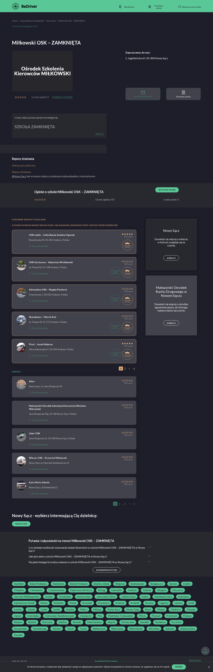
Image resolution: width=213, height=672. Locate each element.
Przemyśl (171, 615)
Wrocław (154, 628)
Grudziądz (65, 596)
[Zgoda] (209, 667)
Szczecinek (20, 628)
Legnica (164, 602)
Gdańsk (132, 590)
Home (15, 21)
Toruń (70, 628)
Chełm (187, 583)
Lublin (56, 609)
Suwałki (144, 622)
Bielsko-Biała (101, 583)
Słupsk (111, 622)
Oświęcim (86, 615)
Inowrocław (84, 596)
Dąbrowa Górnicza (81, 590)
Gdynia (147, 590)
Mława (97, 609)
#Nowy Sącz (19, 176)
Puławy (187, 615)
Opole (17, 615)
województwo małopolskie (32, 21)
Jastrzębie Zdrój (106, 596)
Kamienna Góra (163, 596)
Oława (161, 609)
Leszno (178, 602)
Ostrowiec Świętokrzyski (59, 615)
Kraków (119, 602)
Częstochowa (56, 590)
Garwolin (116, 590)
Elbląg (101, 590)
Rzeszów (47, 622)
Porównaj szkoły (183, 94)
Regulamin (195, 660)
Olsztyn (191, 609)
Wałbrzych (99, 628)
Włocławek (136, 628)
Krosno (149, 602)
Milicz (83, 609)
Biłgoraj (119, 583)
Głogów (161, 590)
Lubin (44, 609)
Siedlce (63, 622)
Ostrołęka (33, 615)
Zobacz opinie (62, 97)
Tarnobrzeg (39, 628)
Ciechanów (36, 590)
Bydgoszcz (156, 583)
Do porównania (38, 246)
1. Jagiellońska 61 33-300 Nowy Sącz (146, 58)
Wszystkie (21, 524)
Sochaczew (127, 622)
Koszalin (87, 602)
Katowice (183, 596)
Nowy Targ (132, 609)
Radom (18, 622)
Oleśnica (176, 609)
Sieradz (77, 622)
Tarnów (56, 628)
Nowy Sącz (51, 21)
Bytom (173, 583)
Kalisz (144, 596)
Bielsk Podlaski (79, 583)
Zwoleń (18, 634)
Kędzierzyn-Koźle (24, 602)
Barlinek (19, 583)
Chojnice (19, 590)
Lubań (31, 609)
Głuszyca (177, 590)
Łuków (70, 609)
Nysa (148, 609)
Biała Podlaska (38, 583)
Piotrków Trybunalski (120, 615)
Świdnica (160, 622)
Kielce (44, 602)
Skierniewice (94, 622)
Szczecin (176, 622)
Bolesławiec (137, 583)
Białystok (58, 583)
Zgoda (179, 667)
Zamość (169, 628)
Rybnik (32, 622)
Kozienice (103, 602)
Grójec (49, 596)
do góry (205, 651)
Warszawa (117, 628)
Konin (73, 602)
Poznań (156, 615)
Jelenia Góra (128, 596)
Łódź (191, 602)
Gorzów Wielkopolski (26, 596)
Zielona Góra (187, 628)
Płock (142, 615)
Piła (100, 615)
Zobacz (171, 258)
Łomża (18, 609)
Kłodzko (59, 602)
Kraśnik (134, 602)
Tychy (83, 628)
